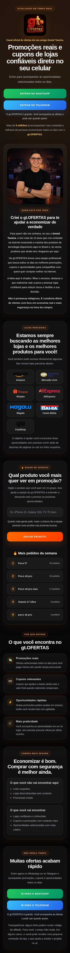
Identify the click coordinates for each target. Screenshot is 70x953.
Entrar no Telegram (35, 105)
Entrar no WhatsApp (35, 93)
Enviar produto (35, 536)
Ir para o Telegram (35, 905)
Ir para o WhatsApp (35, 893)
